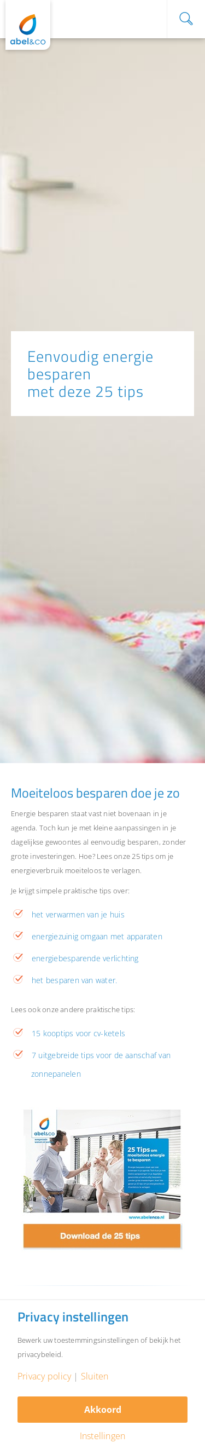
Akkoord (102, 1410)
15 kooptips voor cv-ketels (78, 1033)
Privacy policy (44, 1376)
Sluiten (95, 1376)
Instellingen (103, 1435)
